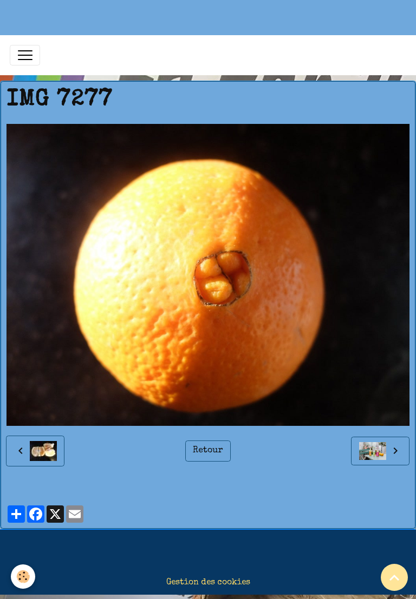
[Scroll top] (394, 577)
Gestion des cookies (208, 582)
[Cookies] (23, 576)
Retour (208, 450)
